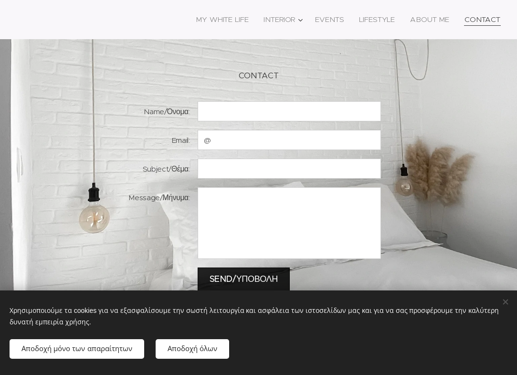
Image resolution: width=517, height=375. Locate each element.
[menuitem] (221, 20)
